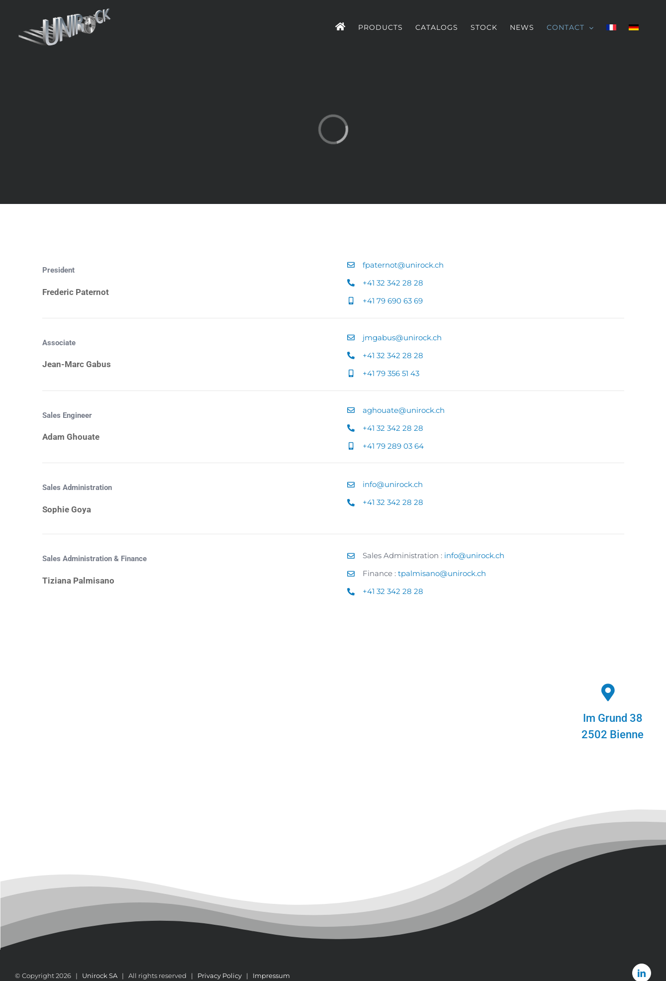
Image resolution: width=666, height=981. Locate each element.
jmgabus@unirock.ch (402, 337)
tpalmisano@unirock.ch (442, 573)
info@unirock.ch (393, 484)
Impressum (271, 976)
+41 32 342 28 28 (393, 283)
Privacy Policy (219, 976)
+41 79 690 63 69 (393, 300)
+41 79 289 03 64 (393, 446)
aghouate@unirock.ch (404, 410)
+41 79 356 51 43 (391, 373)
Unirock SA (99, 976)
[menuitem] (611, 27)
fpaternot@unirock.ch (403, 265)
